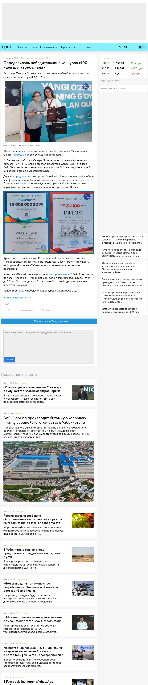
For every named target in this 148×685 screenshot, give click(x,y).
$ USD (105, 63)
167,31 (117, 73)
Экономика (21, 511)
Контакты (122, 89)
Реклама (104, 89)
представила (22, 176)
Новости (22, 47)
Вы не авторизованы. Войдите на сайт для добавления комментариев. (48, 343)
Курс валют (107, 58)
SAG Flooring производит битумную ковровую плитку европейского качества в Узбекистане (44, 420)
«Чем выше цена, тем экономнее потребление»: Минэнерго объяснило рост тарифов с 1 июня (30, 587)
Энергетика (20, 383)
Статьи (33, 47)
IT (22, 677)
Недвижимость (48, 47)
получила (22, 183)
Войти (10, 359)
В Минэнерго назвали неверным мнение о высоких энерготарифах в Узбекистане (32, 619)
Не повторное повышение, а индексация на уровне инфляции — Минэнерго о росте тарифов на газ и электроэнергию (33, 651)
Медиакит (113, 89)
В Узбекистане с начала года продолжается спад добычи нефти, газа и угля (31, 553)
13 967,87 (119, 68)
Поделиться (45, 310)
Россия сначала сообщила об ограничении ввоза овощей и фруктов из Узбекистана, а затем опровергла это (32, 519)
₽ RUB (105, 73)
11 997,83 (119, 63)
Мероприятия (67, 47)
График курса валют (110, 80)
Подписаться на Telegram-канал (48, 321)
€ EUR (105, 68)
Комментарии (24, 310)
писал (21, 290)
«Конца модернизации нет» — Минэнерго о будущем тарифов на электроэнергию (33, 389)
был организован (59, 274)
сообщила (20, 154)
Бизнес (19, 413)
